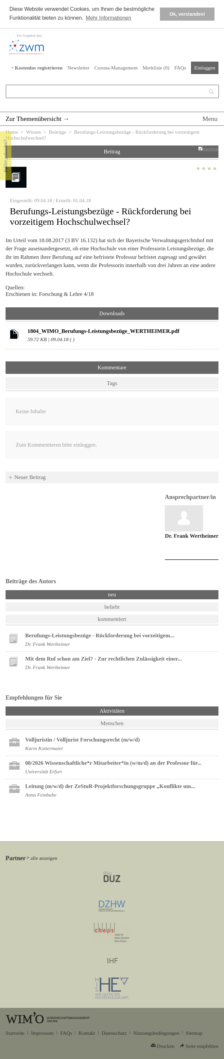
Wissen (33, 132)
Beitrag (112, 151)
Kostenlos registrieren (38, 67)
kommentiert (112, 619)
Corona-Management (116, 67)
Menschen (112, 723)
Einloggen (204, 67)
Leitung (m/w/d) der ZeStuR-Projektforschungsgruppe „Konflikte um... (110, 786)
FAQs (180, 67)
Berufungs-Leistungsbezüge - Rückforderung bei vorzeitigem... (99, 635)
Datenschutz (114, 1033)
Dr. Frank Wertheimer (191, 536)
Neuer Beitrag (30, 477)
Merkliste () (156, 67)
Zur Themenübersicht (33, 118)
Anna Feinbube (41, 795)
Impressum (42, 1033)
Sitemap (194, 1033)
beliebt (111, 607)
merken (210, 148)
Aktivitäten (129, 710)
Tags (112, 383)
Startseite (15, 1033)
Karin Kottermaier (44, 748)
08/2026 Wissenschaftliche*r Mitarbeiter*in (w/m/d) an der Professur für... (113, 763)
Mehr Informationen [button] (108, 18)
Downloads (112, 313)
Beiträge (57, 132)
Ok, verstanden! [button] (187, 14)
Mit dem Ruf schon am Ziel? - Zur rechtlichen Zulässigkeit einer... (103, 659)
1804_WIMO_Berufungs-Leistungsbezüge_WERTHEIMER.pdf (103, 331)
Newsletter (78, 67)
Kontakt (86, 1033)
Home (12, 132)
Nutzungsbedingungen (156, 1033)
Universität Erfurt (43, 771)
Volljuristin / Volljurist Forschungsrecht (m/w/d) (82, 740)
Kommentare (112, 367)
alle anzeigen (43, 858)
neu (112, 594)
